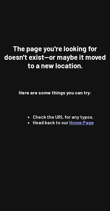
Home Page (81, 122)
